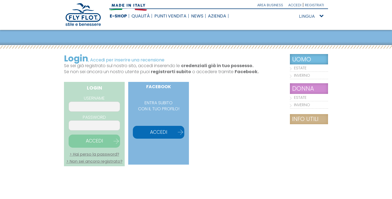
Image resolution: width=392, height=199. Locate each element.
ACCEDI (294, 5)
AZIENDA (217, 16)
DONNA (303, 88)
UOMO (301, 59)
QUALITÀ (140, 16)
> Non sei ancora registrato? (94, 161)
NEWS (197, 16)
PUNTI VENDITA (170, 16)
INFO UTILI (305, 119)
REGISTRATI (314, 5)
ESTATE (300, 68)
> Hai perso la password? (94, 154)
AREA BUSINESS (270, 5)
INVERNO (302, 75)
